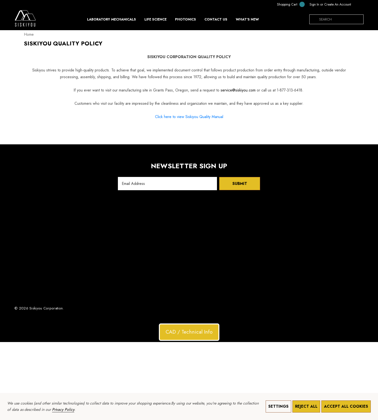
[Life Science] (155, 20)
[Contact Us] (215, 19)
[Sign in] (314, 4)
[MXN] (358, 4)
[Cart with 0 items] (287, 4)
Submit (239, 183)
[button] (189, 332)
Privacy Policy (63, 409)
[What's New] (247, 20)
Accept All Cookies (346, 406)
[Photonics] (185, 20)
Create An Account (337, 4)
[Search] (314, 19)
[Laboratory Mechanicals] (111, 20)
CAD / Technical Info (189, 332)
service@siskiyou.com (238, 90)
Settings (278, 406)
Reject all (306, 406)
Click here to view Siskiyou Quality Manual (189, 116)
